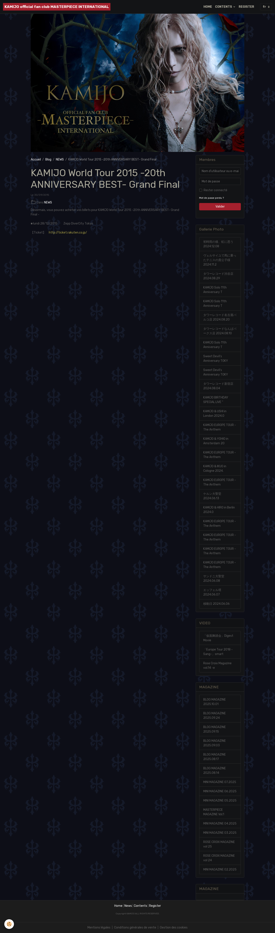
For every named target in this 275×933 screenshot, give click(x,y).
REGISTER (246, 7)
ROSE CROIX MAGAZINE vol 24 (219, 858)
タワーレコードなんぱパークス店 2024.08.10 (219, 331)
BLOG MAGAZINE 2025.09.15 (214, 729)
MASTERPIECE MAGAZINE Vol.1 (213, 812)
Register (155, 906)
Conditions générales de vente (135, 927)
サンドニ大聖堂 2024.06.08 (213, 578)
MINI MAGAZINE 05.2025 (220, 800)
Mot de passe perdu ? (211, 198)
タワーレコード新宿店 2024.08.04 (218, 386)
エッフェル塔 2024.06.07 (212, 592)
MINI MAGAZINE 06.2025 (220, 791)
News (128, 906)
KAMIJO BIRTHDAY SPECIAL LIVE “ (215, 400)
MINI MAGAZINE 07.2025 (219, 782)
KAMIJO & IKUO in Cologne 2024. (214, 468)
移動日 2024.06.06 (216, 604)
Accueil (36, 159)
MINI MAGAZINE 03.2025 (220, 833)
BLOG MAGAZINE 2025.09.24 (214, 716)
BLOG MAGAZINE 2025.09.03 (214, 743)
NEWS (60, 159)
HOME (207, 7)
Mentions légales (98, 927)
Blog (48, 159)
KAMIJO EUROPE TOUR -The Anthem (219, 427)
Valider (220, 206)
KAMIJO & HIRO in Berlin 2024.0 (219, 510)
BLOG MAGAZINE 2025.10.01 (214, 702)
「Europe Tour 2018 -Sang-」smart (218, 652)
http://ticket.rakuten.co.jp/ (68, 232)
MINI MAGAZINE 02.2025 (220, 869)
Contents (140, 906)
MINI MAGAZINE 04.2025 (220, 823)
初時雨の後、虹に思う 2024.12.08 (218, 244)
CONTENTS (224, 7)
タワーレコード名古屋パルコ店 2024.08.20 (219, 317)
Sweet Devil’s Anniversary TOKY (215, 358)
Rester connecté (215, 190)
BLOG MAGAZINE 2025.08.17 (214, 757)
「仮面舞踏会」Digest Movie (218, 638)
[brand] (56, 7)
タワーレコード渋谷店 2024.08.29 (218, 276)
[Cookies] (9, 924)
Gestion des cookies (174, 927)
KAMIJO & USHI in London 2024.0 (214, 413)
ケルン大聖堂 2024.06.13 (212, 496)
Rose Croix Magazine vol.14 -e (217, 665)
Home (118, 906)
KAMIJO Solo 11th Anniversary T (215, 290)
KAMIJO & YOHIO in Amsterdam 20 (215, 441)
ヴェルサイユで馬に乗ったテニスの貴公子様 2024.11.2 (219, 260)
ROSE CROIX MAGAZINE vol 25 (219, 844)
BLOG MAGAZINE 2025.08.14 (214, 771)
